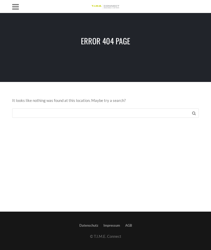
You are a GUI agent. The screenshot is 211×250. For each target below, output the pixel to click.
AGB (128, 225)
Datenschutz (88, 225)
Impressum (111, 225)
